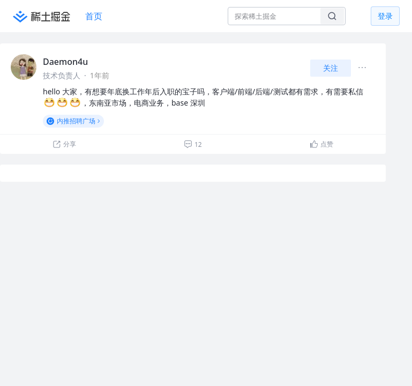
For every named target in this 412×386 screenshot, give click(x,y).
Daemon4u (65, 62)
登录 (385, 16)
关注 (330, 68)
